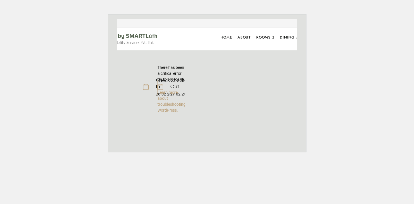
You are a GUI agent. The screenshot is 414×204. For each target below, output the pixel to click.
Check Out (177, 83)
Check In (163, 83)
